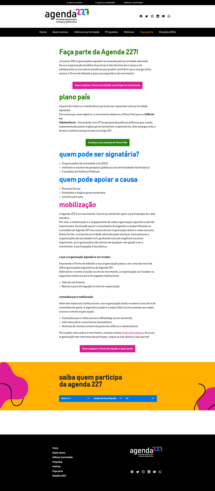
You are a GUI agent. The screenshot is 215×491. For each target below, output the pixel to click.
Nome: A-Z (65, 398)
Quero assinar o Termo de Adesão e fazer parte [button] (107, 349)
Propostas (111, 32)
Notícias (129, 32)
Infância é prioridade (86, 32)
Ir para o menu (74, 2)
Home (43, 32)
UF (127, 398)
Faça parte (146, 32)
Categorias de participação (105, 398)
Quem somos (60, 32)
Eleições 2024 (167, 32)
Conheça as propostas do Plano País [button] (107, 142)
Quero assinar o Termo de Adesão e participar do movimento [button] (107, 85)
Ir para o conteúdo (105, 2)
